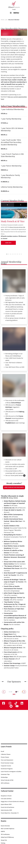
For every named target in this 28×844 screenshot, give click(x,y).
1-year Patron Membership (11, 166)
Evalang (3, 842)
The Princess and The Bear (13, 636)
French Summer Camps (7, 762)
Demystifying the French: (12, 535)
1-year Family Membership (11, 119)
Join (6, 20)
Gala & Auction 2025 (6, 810)
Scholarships (4, 777)
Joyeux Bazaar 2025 (6, 804)
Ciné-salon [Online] (6, 798)
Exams (3, 821)
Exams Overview (5, 825)
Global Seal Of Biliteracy (7, 837)
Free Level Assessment (7, 759)
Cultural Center (7, 791)
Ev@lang (21, 411)
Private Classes (5, 757)
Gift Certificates (5, 783)
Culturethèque (16, 403)
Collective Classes (5, 754)
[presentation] (7, 205)
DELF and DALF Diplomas (7, 828)
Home (2, 20)
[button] (7, 254)
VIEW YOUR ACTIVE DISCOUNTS (14, 486)
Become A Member (13, 20)
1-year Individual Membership (12, 109)
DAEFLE (3, 831)
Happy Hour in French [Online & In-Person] (12, 801)
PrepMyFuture (10, 423)
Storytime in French (6, 795)
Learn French (6, 746)
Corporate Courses (6, 765)
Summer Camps (9, 665)
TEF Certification (5, 834)
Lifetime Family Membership (11, 187)
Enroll (2, 751)
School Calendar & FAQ (7, 780)
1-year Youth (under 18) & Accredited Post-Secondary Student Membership (11, 142)
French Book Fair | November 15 (10, 812)
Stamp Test (4, 840)
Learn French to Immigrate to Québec (11, 771)
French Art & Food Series (7, 807)
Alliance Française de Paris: (13, 647)
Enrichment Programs (7, 768)
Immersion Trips (5, 774)
